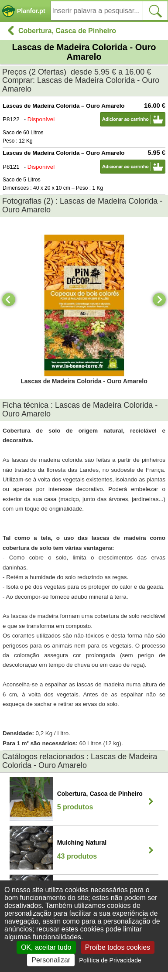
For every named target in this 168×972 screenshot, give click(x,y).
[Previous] (8, 299)
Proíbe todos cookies (117, 947)
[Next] (159, 299)
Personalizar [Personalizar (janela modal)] (50, 960)
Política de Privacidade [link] (110, 960)
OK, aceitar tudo (46, 947)
